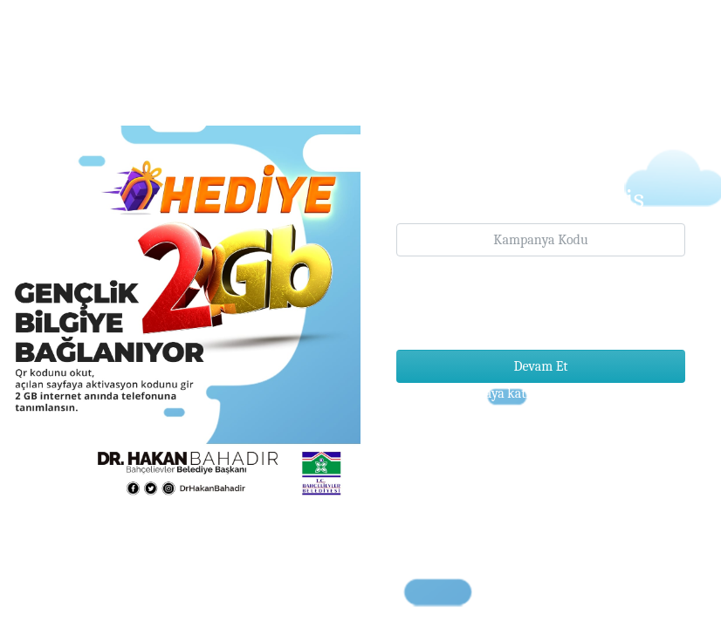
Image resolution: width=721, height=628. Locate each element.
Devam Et (541, 366)
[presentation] (529, 302)
